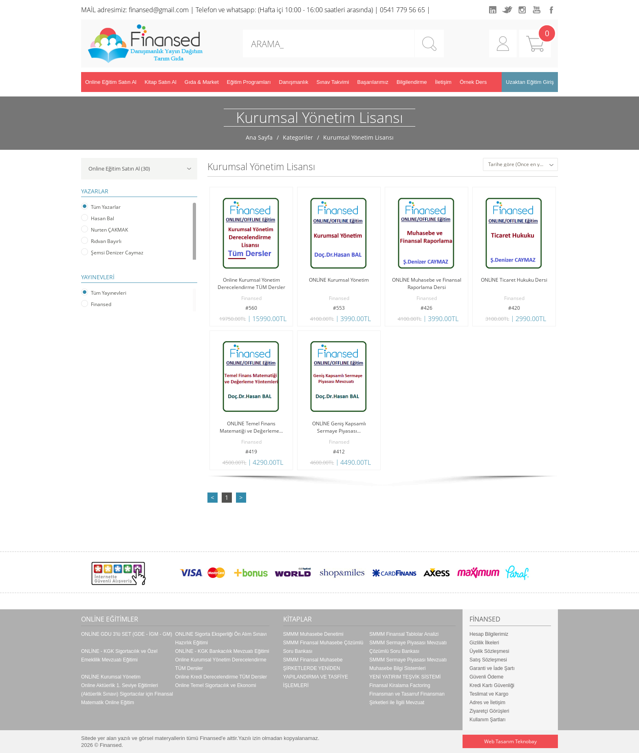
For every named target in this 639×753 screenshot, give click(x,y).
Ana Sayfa (259, 137)
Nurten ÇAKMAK (109, 230)
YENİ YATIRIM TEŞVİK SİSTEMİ (405, 677)
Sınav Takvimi (333, 82)
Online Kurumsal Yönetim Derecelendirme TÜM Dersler (221, 664)
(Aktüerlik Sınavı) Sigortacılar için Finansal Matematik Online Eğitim (127, 698)
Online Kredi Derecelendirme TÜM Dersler (221, 677)
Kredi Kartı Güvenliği (491, 685)
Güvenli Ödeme (486, 677)
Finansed (101, 304)
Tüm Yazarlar (106, 207)
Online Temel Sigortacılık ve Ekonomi (215, 685)
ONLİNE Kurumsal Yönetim (111, 677)
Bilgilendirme (412, 82)
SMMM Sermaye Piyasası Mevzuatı (408, 660)
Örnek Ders (473, 82)
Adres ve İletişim (487, 702)
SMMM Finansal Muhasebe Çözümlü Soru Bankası (323, 647)
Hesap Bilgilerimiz (488, 634)
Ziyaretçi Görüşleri (489, 711)
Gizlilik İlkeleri (484, 643)
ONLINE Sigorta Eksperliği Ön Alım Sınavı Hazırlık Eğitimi (221, 638)
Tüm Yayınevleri (108, 293)
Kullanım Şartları (487, 719)
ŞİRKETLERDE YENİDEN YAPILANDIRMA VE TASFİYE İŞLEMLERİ (315, 676)
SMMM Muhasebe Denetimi (313, 634)
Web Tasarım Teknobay (510, 741)
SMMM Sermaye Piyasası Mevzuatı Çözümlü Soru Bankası (408, 647)
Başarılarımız (372, 82)
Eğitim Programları (249, 82)
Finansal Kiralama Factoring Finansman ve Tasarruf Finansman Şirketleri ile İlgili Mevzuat (407, 694)
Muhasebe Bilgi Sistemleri (397, 668)
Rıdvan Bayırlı (106, 241)
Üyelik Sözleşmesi (489, 651)
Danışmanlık (293, 82)
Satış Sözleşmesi (488, 660)
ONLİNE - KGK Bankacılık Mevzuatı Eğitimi (222, 651)
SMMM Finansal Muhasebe (313, 660)
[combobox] (520, 164)
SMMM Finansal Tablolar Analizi (403, 634)
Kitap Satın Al (160, 82)
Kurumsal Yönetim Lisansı (358, 137)
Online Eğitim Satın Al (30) (139, 168)
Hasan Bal (102, 218)
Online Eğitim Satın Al (111, 82)
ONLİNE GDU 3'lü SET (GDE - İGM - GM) (126, 634)
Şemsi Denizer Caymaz (117, 253)
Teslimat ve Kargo (488, 694)
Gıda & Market (202, 82)
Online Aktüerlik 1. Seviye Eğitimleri (119, 685)
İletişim (443, 82)
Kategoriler (298, 137)
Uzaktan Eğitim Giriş (530, 82)
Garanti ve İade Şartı (492, 668)
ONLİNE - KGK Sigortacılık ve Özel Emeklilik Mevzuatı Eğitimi (119, 655)
